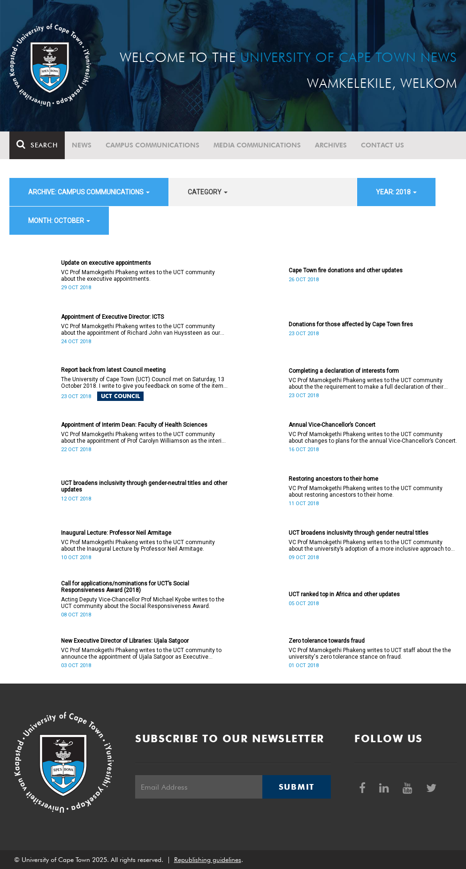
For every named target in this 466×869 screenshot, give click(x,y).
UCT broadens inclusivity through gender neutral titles (358, 533)
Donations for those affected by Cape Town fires (351, 324)
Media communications (257, 145)
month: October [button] (59, 220)
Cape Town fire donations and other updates (346, 270)
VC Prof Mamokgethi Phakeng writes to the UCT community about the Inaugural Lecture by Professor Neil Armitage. (138, 545)
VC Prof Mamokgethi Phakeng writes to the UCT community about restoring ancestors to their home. (366, 491)
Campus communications (152, 145)
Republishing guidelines (207, 859)
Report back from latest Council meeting (113, 370)
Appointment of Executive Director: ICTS (112, 317)
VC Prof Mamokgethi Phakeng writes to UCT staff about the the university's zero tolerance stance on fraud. (370, 653)
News (82, 145)
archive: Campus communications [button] (89, 192)
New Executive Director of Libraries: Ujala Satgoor (125, 641)
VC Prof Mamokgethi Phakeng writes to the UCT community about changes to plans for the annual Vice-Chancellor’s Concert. (373, 437)
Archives (331, 145)
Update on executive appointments (106, 263)
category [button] (208, 192)
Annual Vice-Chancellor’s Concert (332, 425)
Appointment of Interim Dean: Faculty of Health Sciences (134, 425)
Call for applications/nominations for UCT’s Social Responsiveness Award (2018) (125, 586)
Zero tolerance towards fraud (327, 641)
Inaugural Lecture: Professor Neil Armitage (116, 533)
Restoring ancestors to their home (333, 479)
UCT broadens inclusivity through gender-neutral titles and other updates (144, 486)
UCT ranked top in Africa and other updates (344, 594)
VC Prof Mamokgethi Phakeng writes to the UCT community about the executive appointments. (138, 275)
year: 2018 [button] (396, 192)
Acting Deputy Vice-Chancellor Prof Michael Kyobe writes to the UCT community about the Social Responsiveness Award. (142, 602)
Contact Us (382, 145)
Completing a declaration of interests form (344, 371)
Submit (296, 787)
